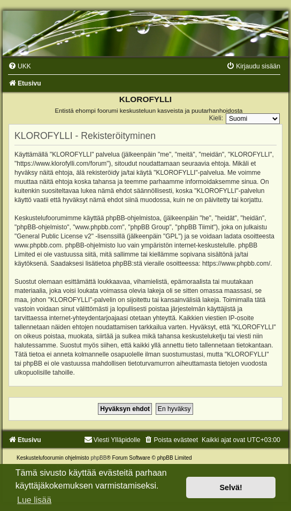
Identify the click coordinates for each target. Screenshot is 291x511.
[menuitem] (19, 66)
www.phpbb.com (38, 245)
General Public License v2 (54, 236)
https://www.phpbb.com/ (236, 263)
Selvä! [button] (230, 487)
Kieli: (216, 118)
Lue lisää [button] (34, 500)
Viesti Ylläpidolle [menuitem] (112, 440)
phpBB (98, 458)
